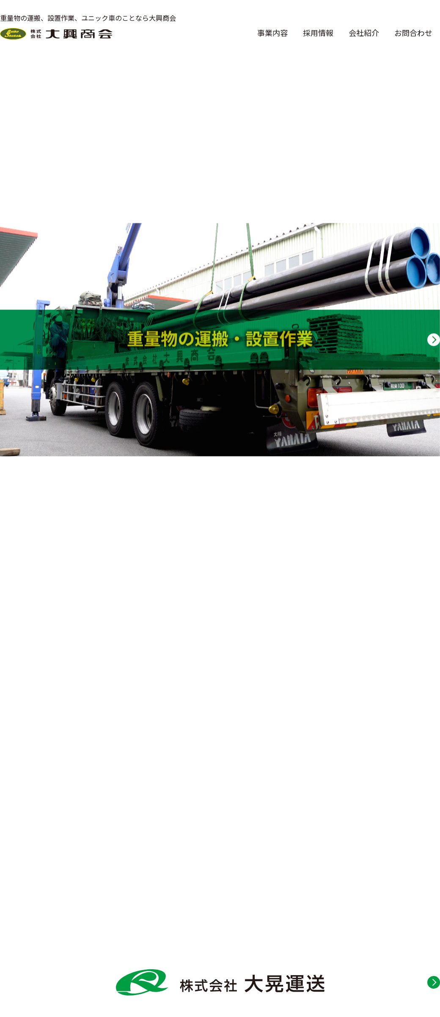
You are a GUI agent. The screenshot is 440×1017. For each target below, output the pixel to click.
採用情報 (318, 32)
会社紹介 (364, 32)
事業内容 (272, 32)
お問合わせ (413, 32)
